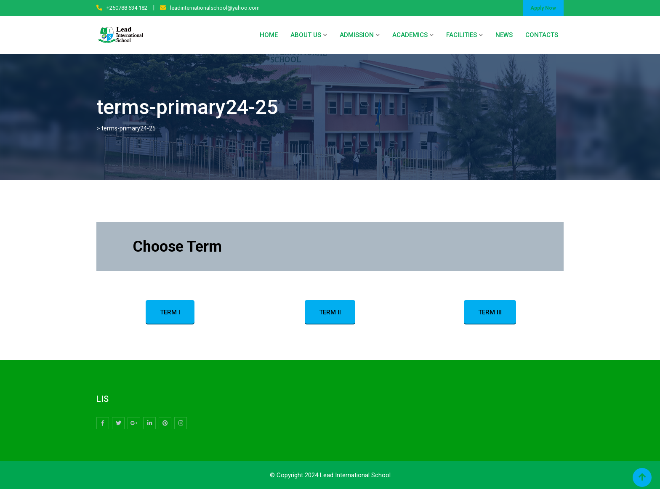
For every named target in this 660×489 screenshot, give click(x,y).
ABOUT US (305, 35)
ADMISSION (357, 35)
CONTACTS (541, 35)
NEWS (504, 35)
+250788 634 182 (126, 8)
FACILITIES (461, 35)
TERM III (490, 312)
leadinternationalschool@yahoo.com (215, 8)
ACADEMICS (410, 35)
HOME (269, 35)
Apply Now (543, 8)
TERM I (170, 312)
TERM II (330, 312)
